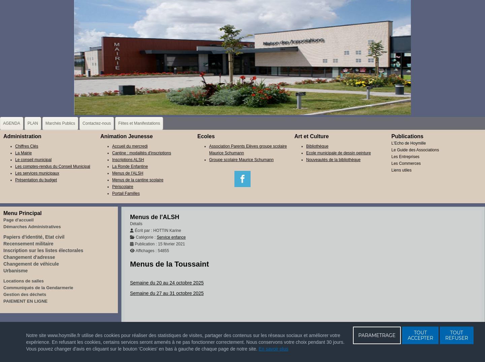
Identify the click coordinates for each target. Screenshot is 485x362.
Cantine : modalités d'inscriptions (141, 153)
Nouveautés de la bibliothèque (333, 159)
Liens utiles (401, 170)
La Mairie (23, 153)
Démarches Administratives (32, 226)
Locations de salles (23, 280)
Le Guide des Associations (415, 150)
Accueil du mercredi (130, 146)
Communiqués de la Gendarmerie (38, 287)
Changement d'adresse (29, 257)
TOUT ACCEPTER (420, 335)
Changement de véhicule (31, 264)
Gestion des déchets (24, 294)
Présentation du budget (36, 180)
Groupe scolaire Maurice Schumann (241, 159)
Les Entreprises (405, 156)
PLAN (33, 123)
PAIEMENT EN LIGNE (25, 301)
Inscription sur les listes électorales (43, 250)
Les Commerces (406, 163)
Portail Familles (126, 193)
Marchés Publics (60, 123)
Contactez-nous (97, 123)
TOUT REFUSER (456, 335)
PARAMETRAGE (377, 335)
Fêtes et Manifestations (139, 123)
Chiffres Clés (26, 146)
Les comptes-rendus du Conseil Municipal (52, 166)
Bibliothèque (317, 146)
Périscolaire (122, 186)
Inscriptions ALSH (128, 159)
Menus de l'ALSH (127, 173)
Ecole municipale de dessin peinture (338, 153)
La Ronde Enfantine (130, 166)
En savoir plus (273, 349)
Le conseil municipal (33, 159)
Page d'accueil (18, 219)
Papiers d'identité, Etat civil (34, 237)
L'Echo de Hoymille (408, 143)
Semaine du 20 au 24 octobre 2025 (167, 282)
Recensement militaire (28, 243)
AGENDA (11, 123)
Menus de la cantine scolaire (137, 180)
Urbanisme (15, 270)
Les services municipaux (37, 173)
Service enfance (171, 237)
